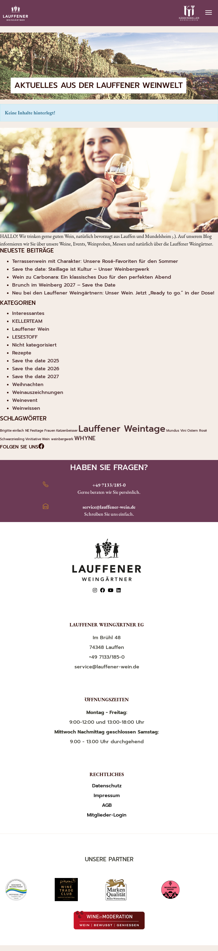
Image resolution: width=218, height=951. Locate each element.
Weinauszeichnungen (37, 392)
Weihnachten (27, 384)
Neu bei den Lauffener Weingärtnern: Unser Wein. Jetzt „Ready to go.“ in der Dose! (113, 293)
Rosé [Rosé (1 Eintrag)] (203, 430)
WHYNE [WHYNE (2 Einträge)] (84, 438)
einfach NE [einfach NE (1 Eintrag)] (20, 430)
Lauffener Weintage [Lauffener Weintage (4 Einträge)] (121, 428)
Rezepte (21, 353)
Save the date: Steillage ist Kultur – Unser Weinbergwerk (80, 269)
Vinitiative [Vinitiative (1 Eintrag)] (33, 439)
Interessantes (28, 313)
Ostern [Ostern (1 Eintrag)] (192, 430)
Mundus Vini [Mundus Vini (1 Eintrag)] (176, 430)
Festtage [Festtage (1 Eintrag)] (36, 430)
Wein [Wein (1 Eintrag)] (46, 439)
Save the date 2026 (35, 368)
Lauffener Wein (30, 329)
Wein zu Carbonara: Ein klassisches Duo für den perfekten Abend (91, 277)
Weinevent (24, 400)
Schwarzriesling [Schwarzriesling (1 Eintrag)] (12, 439)
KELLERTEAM (27, 321)
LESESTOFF (25, 337)
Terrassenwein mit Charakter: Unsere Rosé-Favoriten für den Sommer (95, 261)
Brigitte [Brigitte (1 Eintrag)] (6, 430)
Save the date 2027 (35, 376)
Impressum (107, 795)
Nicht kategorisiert (34, 345)
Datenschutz (107, 785)
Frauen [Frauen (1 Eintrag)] (49, 430)
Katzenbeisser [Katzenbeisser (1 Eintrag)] (67, 430)
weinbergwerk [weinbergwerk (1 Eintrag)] (62, 439)
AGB (107, 805)
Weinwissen (26, 408)
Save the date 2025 (35, 360)
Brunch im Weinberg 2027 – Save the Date (64, 285)
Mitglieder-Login (106, 815)
